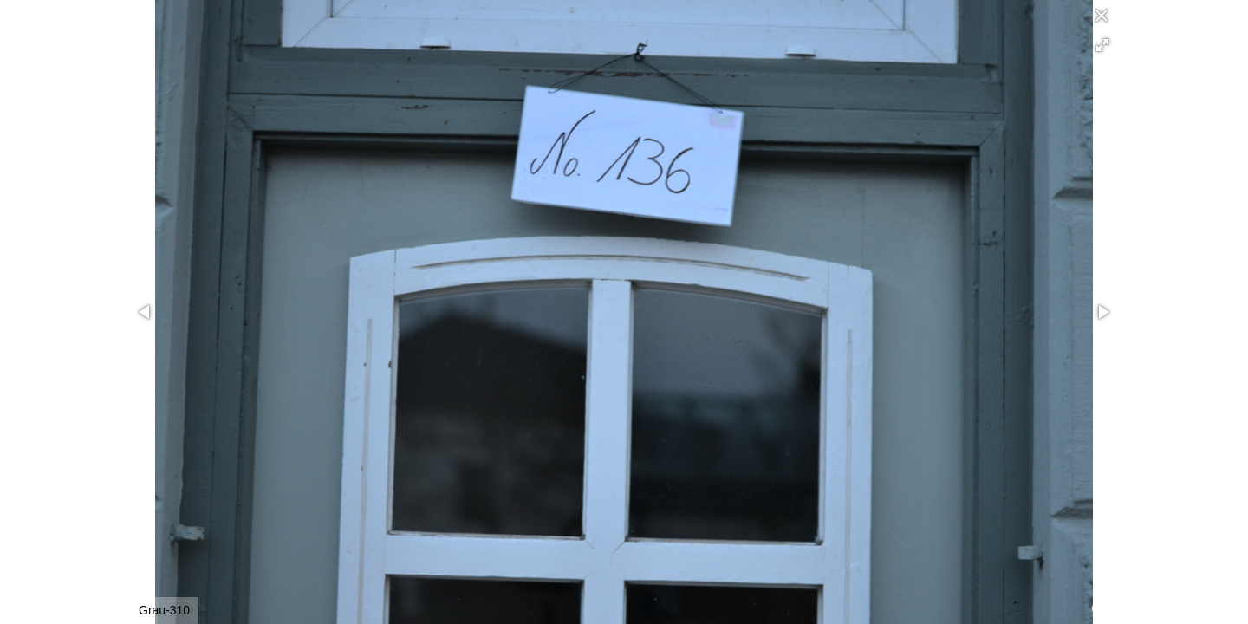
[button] (1102, 45)
